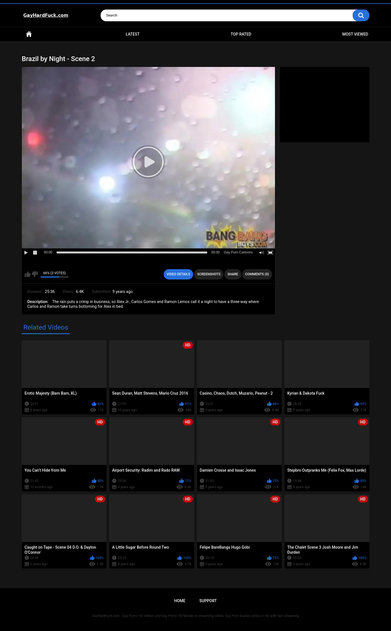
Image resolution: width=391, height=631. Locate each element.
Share (232, 274)
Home (29, 34)
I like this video (28, 274)
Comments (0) (257, 274)
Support (208, 601)
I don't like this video (35, 274)
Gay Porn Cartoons (238, 252)
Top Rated (241, 34)
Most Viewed (355, 34)
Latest (133, 34)
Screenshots (208, 274)
